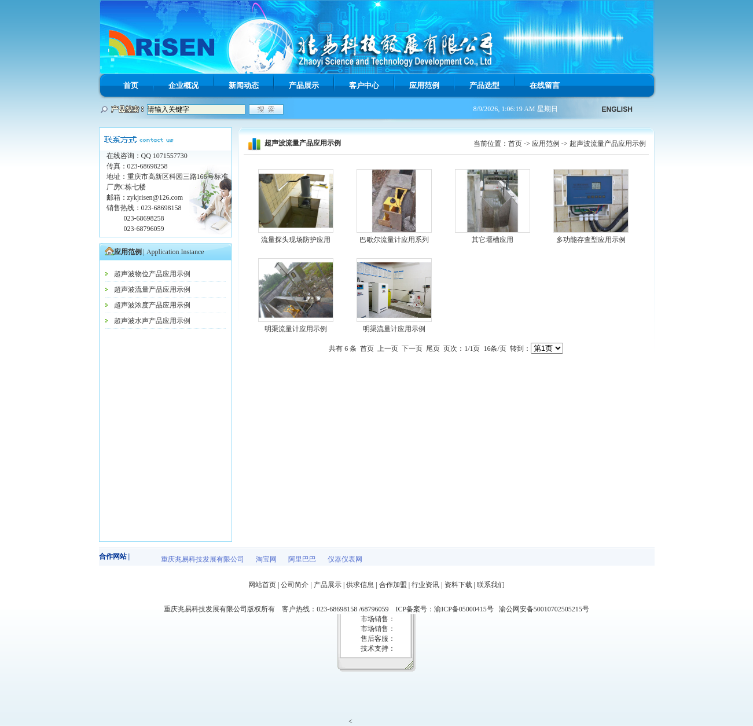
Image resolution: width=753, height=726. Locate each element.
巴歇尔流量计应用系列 (394, 240)
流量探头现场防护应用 (295, 240)
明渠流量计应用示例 (296, 329)
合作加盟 (393, 585)
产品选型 (484, 85)
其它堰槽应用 (492, 240)
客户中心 (364, 85)
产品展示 (304, 85)
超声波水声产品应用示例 (152, 321)
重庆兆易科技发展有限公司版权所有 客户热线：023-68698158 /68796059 (279, 609)
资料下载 (458, 585)
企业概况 (183, 85)
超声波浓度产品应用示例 (152, 305)
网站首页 (262, 585)
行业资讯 (425, 585)
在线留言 (545, 85)
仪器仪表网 (345, 559)
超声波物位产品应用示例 (152, 274)
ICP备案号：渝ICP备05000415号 (446, 609)
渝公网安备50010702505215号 (544, 609)
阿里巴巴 (302, 559)
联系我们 (491, 585)
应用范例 (424, 85)
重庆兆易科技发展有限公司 (202, 559)
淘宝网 (266, 559)
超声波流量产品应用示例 (152, 289)
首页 (130, 85)
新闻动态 (244, 85)
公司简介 (294, 585)
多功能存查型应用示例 (591, 240)
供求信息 (360, 585)
